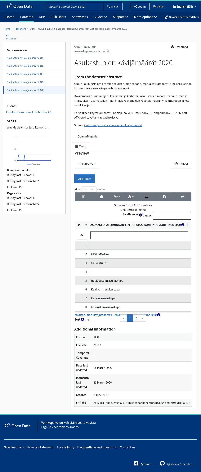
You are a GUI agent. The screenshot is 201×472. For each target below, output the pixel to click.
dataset (11, 38)
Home (10, 17)
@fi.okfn (143, 463)
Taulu (80, 146)
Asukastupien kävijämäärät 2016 (25, 66)
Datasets (26, 17)
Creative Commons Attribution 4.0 (28, 112)
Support (120, 17)
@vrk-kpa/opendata (176, 463)
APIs (42, 17)
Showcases (80, 17)
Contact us (127, 447)
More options (145, 17)
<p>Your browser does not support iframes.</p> (133, 254)
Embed (181, 164)
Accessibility (65, 447)
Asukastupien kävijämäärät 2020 (108, 28)
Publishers (58, 17)
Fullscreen (87, 164)
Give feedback (14, 447)
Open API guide (87, 136)
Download (179, 47)
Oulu (32, 28)
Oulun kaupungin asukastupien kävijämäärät (63, 28)
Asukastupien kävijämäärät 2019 (25, 82)
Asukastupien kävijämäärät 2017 (25, 74)
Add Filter (84, 179)
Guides (100, 17)
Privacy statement (40, 447)
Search (112, 6)
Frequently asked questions (97, 447)
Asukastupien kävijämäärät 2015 (25, 58)
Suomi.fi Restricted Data (184, 17)
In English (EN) (184, 6)
